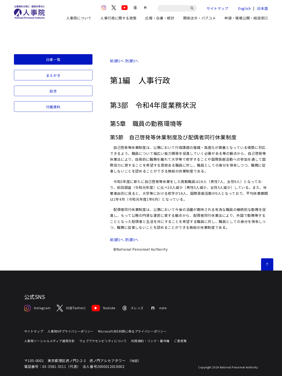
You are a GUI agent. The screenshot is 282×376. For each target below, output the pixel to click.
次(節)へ (131, 60)
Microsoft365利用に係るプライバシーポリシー (132, 331)
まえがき (53, 75)
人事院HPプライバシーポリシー (71, 331)
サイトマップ (217, 8)
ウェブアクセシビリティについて (103, 341)
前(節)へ (117, 60)
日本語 (262, 8)
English (244, 8)
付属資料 (53, 106)
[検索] (193, 8)
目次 (53, 91)
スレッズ (133, 308)
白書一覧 (53, 59)
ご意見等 (180, 341)
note (158, 308)
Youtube (104, 308)
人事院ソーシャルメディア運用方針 (49, 341)
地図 (134, 361)
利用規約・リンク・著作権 (150, 341)
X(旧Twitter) (70, 308)
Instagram (37, 308)
